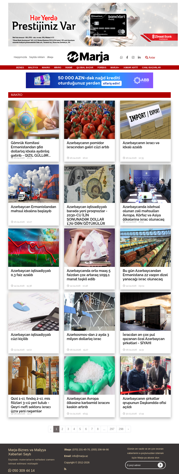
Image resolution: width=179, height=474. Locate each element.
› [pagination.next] (128, 429)
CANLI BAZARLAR (151, 67)
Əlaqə (50, 57)
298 (121, 429)
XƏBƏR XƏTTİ (131, 67)
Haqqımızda (20, 57)
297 (112, 429)
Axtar (150, 57)
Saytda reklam (37, 57)
